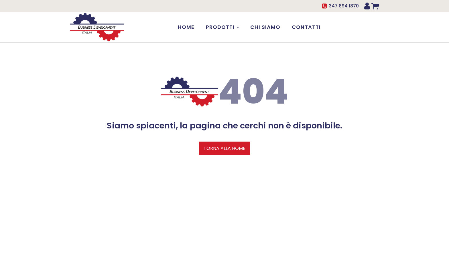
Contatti (306, 27)
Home (186, 27)
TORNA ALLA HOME (224, 148)
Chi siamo (265, 27)
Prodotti (220, 27)
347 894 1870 (344, 6)
